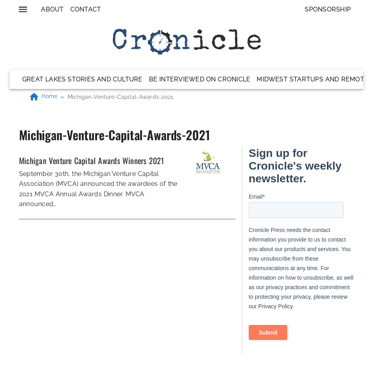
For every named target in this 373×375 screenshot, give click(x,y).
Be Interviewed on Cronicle (200, 79)
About (52, 9)
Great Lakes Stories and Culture (82, 79)
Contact (85, 9)
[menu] (22, 9)
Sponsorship (328, 9)
